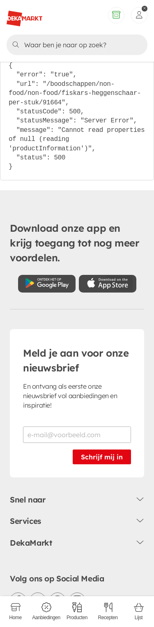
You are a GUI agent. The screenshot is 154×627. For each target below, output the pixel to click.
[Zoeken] (76, 45)
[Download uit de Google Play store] (47, 284)
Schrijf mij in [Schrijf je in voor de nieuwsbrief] (102, 457)
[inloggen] (139, 15)
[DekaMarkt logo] (24, 15)
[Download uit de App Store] (107, 284)
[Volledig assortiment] (116, 15)
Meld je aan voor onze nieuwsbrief (76, 360)
